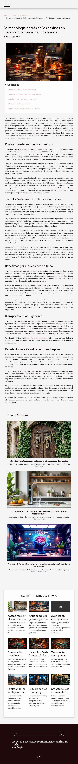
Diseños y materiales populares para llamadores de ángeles (39, 461)
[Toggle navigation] (7, 4)
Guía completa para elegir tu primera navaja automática (38, 620)
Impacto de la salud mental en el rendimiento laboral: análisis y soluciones (39, 565)
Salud (64, 741)
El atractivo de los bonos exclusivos (22, 90)
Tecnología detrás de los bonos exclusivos (24, 94)
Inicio (6, 16)
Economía (38, 741)
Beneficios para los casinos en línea (22, 99)
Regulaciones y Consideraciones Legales (24, 108)
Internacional (52, 741)
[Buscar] (36, 734)
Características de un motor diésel (60, 692)
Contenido (13, 84)
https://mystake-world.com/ (37, 338)
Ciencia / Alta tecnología (20, 16)
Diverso (27, 741)
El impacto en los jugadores (19, 104)
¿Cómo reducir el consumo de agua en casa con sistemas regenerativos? (39, 512)
